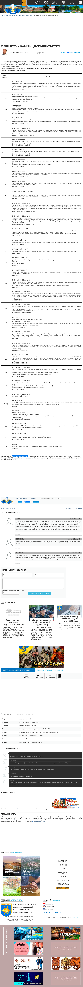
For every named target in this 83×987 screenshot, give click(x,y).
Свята (29, 714)
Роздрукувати (21, 498)
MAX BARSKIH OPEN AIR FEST (29, 722)
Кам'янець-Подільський (8, 820)
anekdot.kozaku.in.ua (14, 809)
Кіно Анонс (54, 2)
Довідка (21, 15)
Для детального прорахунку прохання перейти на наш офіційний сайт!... (32, 768)
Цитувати (17, 534)
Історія (62, 876)
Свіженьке (6, 714)
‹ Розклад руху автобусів (8, 508)
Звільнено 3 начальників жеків (28, 739)
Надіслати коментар (39, 593)
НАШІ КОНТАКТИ (54, 912)
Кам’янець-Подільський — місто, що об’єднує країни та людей (38, 732)
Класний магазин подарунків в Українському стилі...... (26, 755)
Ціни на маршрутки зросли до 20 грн (30, 742)
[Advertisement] (41, 30)
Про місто (28, 15)
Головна (62, 861)
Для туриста (62, 880)
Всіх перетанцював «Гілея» (27, 725)
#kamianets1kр (48, 909)
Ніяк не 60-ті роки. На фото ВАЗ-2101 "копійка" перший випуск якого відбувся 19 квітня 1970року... (40, 762)
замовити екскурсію (38, 821)
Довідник (62, 873)
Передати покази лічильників (50, 670)
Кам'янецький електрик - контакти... (21, 775)
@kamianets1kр (48, 906)
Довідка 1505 (62, 888)
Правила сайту (28, 916)
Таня (18, 518)
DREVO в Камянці (25, 719)
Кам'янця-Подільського (19, 456)
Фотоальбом (62, 884)
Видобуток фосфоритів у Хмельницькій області (34, 729)
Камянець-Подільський (10, 15)
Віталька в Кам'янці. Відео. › (74, 508)
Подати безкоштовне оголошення (18, 670)
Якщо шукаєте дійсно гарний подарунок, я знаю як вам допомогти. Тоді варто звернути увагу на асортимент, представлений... (45, 783)
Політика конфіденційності (15, 916)
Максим (19, 553)
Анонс (62, 869)
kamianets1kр (48, 904)
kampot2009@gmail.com (22, 912)
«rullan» (75, 917)
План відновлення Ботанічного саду (31, 735)
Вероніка (20, 539)
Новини (63, 865)
